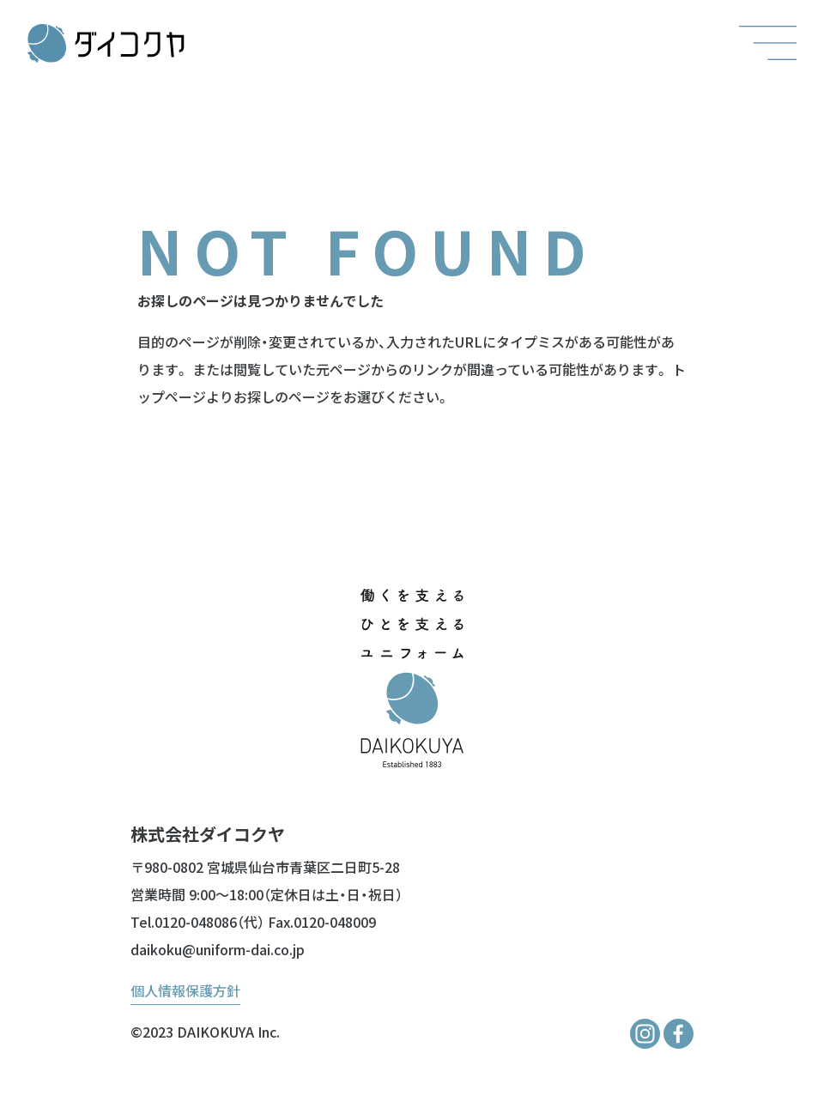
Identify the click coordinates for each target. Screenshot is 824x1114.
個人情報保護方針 (185, 990)
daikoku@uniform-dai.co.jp (217, 949)
